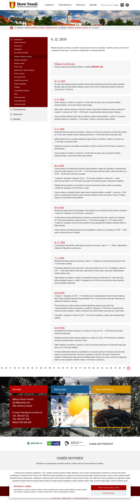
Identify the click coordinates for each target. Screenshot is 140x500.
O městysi (49, 5)
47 (124, 368)
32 (59, 368)
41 (98, 368)
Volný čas (80, 5)
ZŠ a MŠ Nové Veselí (21, 53)
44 (111, 368)
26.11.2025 (59, 165)
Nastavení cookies (108, 493)
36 (76, 368)
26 (32, 368)
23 (19, 368)
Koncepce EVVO (19, 77)
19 (2, 368)
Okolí (16, 94)
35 (72, 368)
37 (80, 368)
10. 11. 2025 (59, 242)
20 (6, 368)
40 (93, 368)
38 (85, 368)
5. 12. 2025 (59, 129)
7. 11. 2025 (59, 258)
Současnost (18, 46)
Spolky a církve (19, 63)
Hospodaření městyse (21, 90)
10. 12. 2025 (59, 81)
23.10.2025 (59, 327)
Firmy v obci (18, 67)
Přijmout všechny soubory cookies (108, 487)
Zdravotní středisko (20, 60)
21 (10, 368)
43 (107, 368)
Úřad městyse (65, 5)
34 (67, 368)
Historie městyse (20, 42)
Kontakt (93, 5)
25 (28, 368)
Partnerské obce (19, 97)
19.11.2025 (59, 207)
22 (15, 368)
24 (23, 368)
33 (63, 368)
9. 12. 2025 (59, 99)
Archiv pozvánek (19, 104)
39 (89, 368)
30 (50, 368)
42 (102, 368)
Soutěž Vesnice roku (21, 80)
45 (115, 368)
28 (41, 368)
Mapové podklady (20, 84)
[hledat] (110, 5)
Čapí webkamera (20, 101)
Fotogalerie (18, 49)
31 (54, 368)
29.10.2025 (59, 293)
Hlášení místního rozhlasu (23, 56)
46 (120, 368)
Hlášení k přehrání (64, 64)
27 (37, 368)
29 (45, 368)
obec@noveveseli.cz (31, 412)
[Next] (128, 368)
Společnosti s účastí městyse (24, 70)
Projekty (17, 87)
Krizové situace (19, 73)
